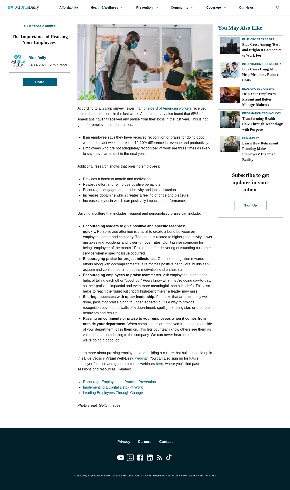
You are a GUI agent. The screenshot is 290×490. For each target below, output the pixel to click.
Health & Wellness (107, 7)
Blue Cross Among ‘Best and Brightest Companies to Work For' (261, 50)
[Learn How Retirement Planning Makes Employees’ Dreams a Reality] (230, 144)
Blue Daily (37, 58)
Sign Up (250, 205)
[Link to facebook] (140, 458)
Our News (246, 7)
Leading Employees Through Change (113, 393)
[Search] (278, 7)
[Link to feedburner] (160, 458)
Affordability (69, 7)
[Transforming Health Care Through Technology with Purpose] (230, 119)
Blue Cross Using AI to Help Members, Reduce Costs (260, 74)
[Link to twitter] (130, 458)
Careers (145, 442)
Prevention (147, 7)
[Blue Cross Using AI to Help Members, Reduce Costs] (230, 70)
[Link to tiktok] (169, 458)
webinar (141, 358)
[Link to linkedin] (150, 458)
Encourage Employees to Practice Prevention (119, 382)
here (159, 364)
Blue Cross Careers (40, 26)
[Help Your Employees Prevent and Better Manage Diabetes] (230, 95)
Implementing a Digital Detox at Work (113, 387)
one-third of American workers (167, 108)
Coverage (216, 7)
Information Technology (261, 64)
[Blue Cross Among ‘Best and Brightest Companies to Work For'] (230, 45)
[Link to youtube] (121, 458)
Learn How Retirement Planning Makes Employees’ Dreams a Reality (260, 151)
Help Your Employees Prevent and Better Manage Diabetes (259, 99)
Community (182, 7)
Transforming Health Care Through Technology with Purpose (262, 124)
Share (40, 82)
